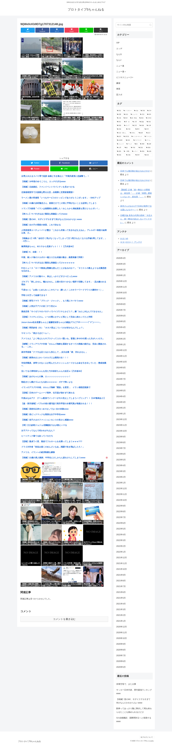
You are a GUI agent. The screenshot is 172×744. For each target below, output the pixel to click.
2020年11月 (121, 632)
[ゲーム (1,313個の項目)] (148, 140)
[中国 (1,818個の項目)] (129, 129)
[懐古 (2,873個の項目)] (119, 121)
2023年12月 (121, 419)
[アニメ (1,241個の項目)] (129, 144)
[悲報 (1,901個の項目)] (120, 129)
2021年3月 (121, 609)
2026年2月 (121, 270)
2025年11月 (121, 287)
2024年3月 (121, 402)
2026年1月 (121, 275)
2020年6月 (121, 661)
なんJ (118, 60)
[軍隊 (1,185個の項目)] (142, 144)
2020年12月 (121, 627)
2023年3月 (121, 471)
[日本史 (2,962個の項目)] (148, 118)
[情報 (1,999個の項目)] (119, 125)
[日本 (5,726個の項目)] (149, 110)
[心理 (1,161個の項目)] (119, 147)
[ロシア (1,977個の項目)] (127, 125)
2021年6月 (121, 592)
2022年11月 (121, 494)
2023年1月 (121, 483)
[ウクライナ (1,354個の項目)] (138, 140)
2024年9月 (121, 368)
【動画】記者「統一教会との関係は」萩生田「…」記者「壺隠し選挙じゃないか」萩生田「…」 (136, 193)
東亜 (118, 89)
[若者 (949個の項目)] (148, 155)
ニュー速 (120, 66)
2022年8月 (121, 511)
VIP (117, 43)
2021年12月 (121, 557)
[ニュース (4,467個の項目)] (134, 114)
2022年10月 (121, 500)
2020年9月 (121, 644)
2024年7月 (121, 379)
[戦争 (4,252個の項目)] (149, 114)
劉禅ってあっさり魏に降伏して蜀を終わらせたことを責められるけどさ (134, 710)
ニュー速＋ (121, 71)
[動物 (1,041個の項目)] (148, 147)
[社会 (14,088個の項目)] (136, 110)
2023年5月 (121, 460)
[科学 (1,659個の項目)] (148, 129)
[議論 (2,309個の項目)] (142, 121)
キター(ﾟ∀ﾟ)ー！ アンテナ (131, 242)
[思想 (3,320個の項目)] (141, 118)
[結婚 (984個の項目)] (149, 151)
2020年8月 (121, 650)
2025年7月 (121, 310)
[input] (134, 24)
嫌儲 (118, 83)
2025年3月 (121, 333)
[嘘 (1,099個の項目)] (127, 147)
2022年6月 (121, 523)
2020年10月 (121, 638)
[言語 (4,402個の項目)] (142, 114)
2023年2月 (121, 477)
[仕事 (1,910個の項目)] (149, 125)
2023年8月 (121, 442)
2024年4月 (121, 396)
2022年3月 (121, 540)
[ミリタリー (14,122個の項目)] (128, 110)
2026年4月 (121, 258)
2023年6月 (121, 454)
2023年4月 (121, 465)
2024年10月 (121, 362)
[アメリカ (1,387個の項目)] (148, 136)
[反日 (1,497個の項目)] (148, 133)
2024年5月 (121, 390)
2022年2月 (121, 546)
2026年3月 (121, 264)
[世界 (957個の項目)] (138, 155)
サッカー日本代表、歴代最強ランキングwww (134, 692)
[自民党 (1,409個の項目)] (126, 136)
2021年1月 (121, 621)
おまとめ (124, 238)
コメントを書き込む (64, 619)
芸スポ (119, 95)
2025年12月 (121, 281)
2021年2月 (121, 615)
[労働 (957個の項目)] (129, 155)
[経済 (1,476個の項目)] (119, 136)
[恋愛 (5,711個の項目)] (119, 114)
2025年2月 (121, 339)
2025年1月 (121, 344)
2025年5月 (121, 321)
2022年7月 (121, 517)
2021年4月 (121, 604)
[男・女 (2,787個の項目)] (127, 121)
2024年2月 (121, 408)
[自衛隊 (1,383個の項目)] (120, 140)
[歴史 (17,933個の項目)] (119, 110)
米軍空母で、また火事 (126, 684)
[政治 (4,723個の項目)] (126, 114)
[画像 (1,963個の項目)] (142, 125)
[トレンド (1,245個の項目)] (120, 144)
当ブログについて (147, 737)
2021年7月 (121, 586)
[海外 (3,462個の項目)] (126, 118)
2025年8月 (121, 304)
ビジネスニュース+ (124, 77)
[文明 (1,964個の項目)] (135, 125)
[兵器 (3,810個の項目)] (119, 118)
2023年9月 (121, 437)
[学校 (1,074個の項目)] (133, 147)
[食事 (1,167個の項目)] (149, 144)
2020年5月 (121, 667)
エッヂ (119, 48)
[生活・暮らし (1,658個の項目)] (122, 133)
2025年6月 (121, 316)
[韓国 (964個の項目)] (120, 155)
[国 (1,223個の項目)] (136, 144)
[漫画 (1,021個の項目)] (119, 151)
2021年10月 (121, 569)
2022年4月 (121, 534)
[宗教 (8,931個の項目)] (143, 110)
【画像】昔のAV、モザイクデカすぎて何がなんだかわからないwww (133, 701)
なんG (119, 54)
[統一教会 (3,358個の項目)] (133, 118)
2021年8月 (121, 581)
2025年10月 (121, 293)
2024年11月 (121, 356)
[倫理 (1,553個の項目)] (141, 133)
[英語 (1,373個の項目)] (128, 140)
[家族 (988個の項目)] (142, 151)
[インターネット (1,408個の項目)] (137, 136)
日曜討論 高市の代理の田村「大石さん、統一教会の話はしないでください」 (136, 219)
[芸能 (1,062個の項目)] (141, 147)
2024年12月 (121, 350)
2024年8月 (121, 373)
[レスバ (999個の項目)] (135, 151)
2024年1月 (121, 414)
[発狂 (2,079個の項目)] (149, 121)
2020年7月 (121, 655)
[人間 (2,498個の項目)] (135, 121)
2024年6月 (121, 385)
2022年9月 (121, 506)
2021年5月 (121, 598)
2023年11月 (121, 425)
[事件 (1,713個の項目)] (138, 129)
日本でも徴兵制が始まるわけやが (135, 171)
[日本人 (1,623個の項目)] (133, 133)
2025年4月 (121, 327)
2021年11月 (121, 563)
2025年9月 (121, 298)
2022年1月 (121, 552)
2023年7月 (121, 448)
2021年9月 (121, 575)
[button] (150, 25)
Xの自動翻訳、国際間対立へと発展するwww (133, 719)
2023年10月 (121, 431)
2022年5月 (121, 529)
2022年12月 (121, 488)
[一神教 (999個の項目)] (127, 151)
